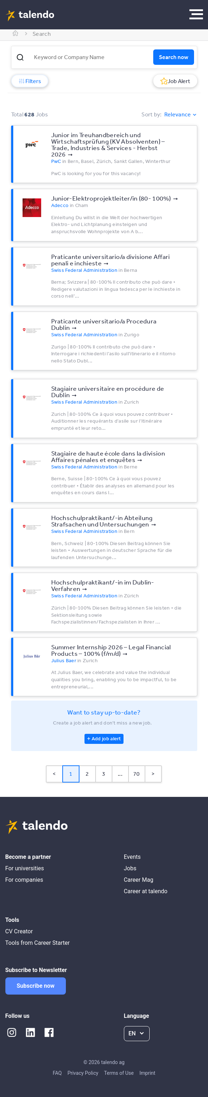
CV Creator (19, 931)
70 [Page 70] (136, 773)
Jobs (130, 868)
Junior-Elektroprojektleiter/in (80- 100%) (111, 198)
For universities (24, 868)
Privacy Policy (82, 1073)
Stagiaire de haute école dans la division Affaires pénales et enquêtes (108, 456)
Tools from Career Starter (37, 942)
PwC (56, 161)
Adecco (60, 205)
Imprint (147, 1073)
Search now (173, 57)
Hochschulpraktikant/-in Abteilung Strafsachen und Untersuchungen (102, 520)
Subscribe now (36, 985)
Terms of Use (119, 1073)
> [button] (153, 773)
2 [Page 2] (87, 773)
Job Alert (175, 81)
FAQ (57, 1073)
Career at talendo (146, 891)
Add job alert (106, 738)
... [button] (120, 773)
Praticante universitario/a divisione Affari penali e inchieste (110, 259)
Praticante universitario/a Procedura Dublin (104, 324)
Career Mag (138, 879)
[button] (20, 57)
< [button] (54, 773)
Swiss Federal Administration (84, 270)
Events (132, 856)
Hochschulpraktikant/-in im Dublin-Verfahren (102, 585)
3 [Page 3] (103, 773)
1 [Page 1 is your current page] (70, 773)
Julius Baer (63, 660)
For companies (24, 879)
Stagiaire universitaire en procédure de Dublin (107, 391)
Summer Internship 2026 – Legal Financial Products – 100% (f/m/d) (111, 650)
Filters (29, 81)
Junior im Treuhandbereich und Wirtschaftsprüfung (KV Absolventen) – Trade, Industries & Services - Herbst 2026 (108, 144)
